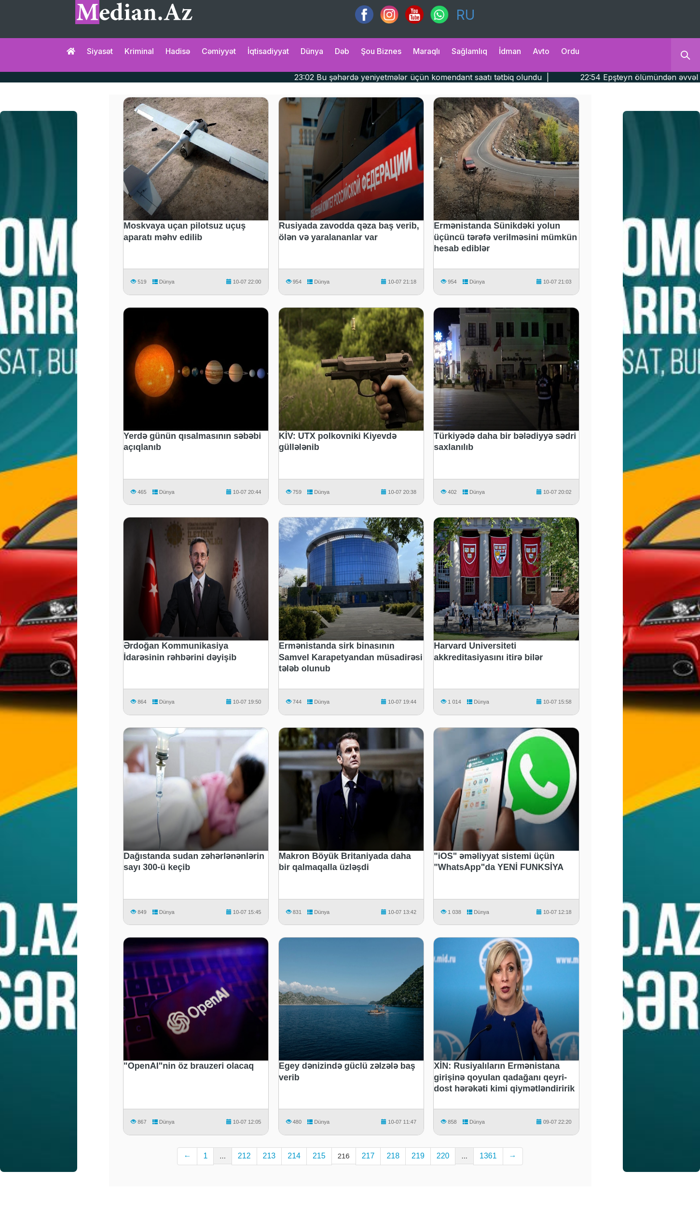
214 (294, 1156)
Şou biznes (381, 51)
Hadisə (177, 51)
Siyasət (100, 51)
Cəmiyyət (219, 51)
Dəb (342, 51)
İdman (510, 51)
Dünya (312, 51)
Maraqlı (426, 51)
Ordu (570, 51)
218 (392, 1156)
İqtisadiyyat (268, 51)
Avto (541, 51)
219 (418, 1156)
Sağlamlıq (469, 51)
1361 (488, 1156)
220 (443, 1156)
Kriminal (139, 51)
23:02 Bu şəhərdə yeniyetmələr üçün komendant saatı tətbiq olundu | (455, 77)
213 (269, 1156)
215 (319, 1156)
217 (368, 1156)
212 (244, 1156)
